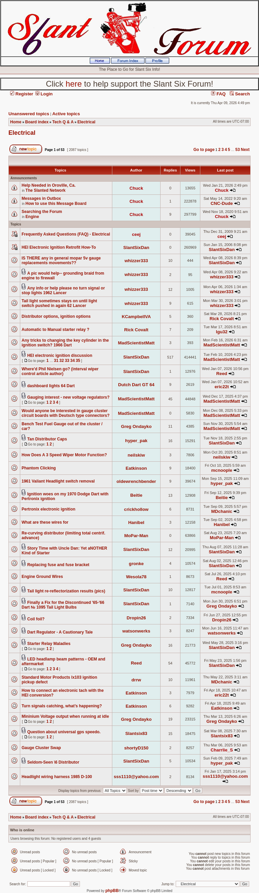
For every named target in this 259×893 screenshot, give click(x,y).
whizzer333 (136, 260)
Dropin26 (136, 617)
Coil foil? (36, 619)
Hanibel (136, 522)
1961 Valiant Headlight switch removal (58, 481)
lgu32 (221, 331)
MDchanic (221, 511)
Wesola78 (136, 576)
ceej (136, 234)
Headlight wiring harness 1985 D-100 (57, 776)
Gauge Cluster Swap (41, 747)
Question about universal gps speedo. (63, 732)
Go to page (203, 149)
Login (44, 93)
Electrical (21, 132)
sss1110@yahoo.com (136, 776)
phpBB (112, 890)
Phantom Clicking (39, 468)
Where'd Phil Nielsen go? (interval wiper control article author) (60, 371)
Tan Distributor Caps (47, 439)
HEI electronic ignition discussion (59, 355)
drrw (136, 679)
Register (21, 93)
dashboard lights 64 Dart (51, 385)
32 (61, 360)
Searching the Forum (42, 211)
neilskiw (136, 455)
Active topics (66, 113)
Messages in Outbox (41, 198)
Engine (32, 216)
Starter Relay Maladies (48, 643)
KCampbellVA (136, 316)
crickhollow (136, 509)
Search (240, 93)
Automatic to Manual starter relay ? (55, 329)
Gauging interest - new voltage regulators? (68, 397)
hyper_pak (136, 440)
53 (237, 149)
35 (78, 360)
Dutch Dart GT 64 (136, 384)
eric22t (221, 386)
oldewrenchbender (136, 481)
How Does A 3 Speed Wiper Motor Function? (64, 455)
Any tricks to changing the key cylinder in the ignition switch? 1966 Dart (65, 342)
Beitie (136, 495)
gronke (136, 563)
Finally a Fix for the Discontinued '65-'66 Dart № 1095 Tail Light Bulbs (63, 605)
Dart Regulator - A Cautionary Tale (60, 632)
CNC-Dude (222, 203)
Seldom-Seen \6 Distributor (53, 762)
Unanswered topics (28, 113)
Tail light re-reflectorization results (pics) (66, 591)
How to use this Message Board (56, 203)
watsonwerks (136, 631)
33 (67, 360)
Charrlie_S (221, 749)
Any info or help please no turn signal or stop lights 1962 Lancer (63, 290)
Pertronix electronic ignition (48, 509)
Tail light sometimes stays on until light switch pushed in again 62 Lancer (59, 303)
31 (56, 360)
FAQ (218, 93)
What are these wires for (45, 522)
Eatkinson (136, 468)
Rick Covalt (222, 318)
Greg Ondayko (136, 426)
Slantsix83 (136, 733)
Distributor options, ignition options (56, 316)
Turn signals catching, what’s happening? (62, 706)
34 (72, 360)
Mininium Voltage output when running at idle (65, 716)
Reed (221, 373)
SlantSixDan (136, 247)
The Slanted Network (46, 190)
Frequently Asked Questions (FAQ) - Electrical (66, 234)
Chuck (136, 188)
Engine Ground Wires (42, 576)
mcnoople (221, 470)
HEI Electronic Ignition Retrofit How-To (59, 247)
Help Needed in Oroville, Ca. (49, 185)
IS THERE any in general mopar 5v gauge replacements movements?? (61, 260)
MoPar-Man (136, 535)
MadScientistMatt (136, 342)
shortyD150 (136, 747)
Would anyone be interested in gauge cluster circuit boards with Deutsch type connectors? (66, 413)
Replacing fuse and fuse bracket (58, 564)
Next (245, 149)
